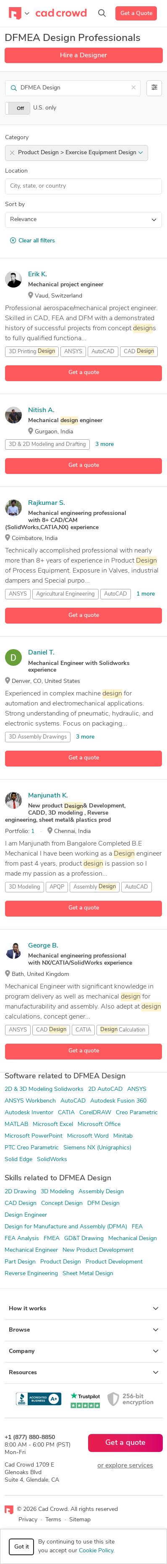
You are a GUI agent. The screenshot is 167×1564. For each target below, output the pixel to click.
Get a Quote (136, 13)
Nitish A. (41, 410)
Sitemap (80, 1520)
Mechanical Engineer (31, 1250)
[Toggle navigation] (19, 13)
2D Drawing (20, 1192)
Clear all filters (32, 240)
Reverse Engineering (31, 1274)
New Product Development (98, 1250)
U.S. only (44, 108)
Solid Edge (18, 1159)
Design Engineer (26, 1215)
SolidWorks (52, 1159)
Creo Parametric (137, 1113)
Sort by (15, 204)
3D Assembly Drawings (38, 737)
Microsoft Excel (53, 1124)
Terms (53, 1520)
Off (20, 108)
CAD (139, 351)
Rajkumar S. (46, 503)
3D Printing (32, 351)
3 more (104, 444)
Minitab (123, 1136)
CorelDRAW (95, 1113)
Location (16, 171)
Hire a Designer (83, 55)
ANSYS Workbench (30, 1101)
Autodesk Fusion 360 (118, 1101)
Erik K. (37, 274)
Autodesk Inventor (29, 1113)
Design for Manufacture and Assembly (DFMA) (66, 1227)
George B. (43, 945)
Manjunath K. (48, 795)
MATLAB (16, 1124)
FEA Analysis (22, 1238)
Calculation (122, 1030)
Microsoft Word (88, 1136)
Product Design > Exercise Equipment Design (80, 153)
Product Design (60, 1262)
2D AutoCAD (105, 1089)
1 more (145, 594)
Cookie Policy (96, 1551)
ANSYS (73, 351)
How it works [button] (84, 1308)
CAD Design (21, 1203)
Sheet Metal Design (88, 1274)
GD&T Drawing (84, 1238)
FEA (137, 1227)
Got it (21, 1547)
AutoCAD (103, 351)
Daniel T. (41, 653)
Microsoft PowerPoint (34, 1136)
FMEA (52, 1238)
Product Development (114, 1262)
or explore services (125, 1465)
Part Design (20, 1262)
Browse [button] (84, 1330)
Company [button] (84, 1351)
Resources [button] (84, 1372)
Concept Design (62, 1203)
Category (17, 138)
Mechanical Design (132, 1238)
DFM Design (103, 1203)
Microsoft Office (99, 1124)
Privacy (27, 1520)
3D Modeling (24, 887)
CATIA (83, 1030)
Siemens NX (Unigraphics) (97, 1148)
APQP (57, 887)
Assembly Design (101, 1192)
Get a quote (83, 372)
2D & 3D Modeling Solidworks (44, 1089)
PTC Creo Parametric (32, 1148)
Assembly (94, 887)
